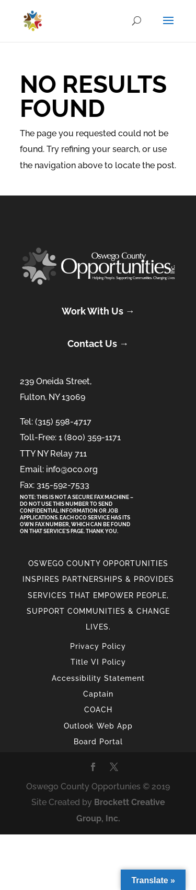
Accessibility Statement (98, 678)
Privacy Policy (98, 646)
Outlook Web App (98, 726)
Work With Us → (98, 311)
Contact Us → (98, 343)
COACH (98, 710)
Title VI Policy (98, 662)
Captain (98, 694)
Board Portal (98, 741)
